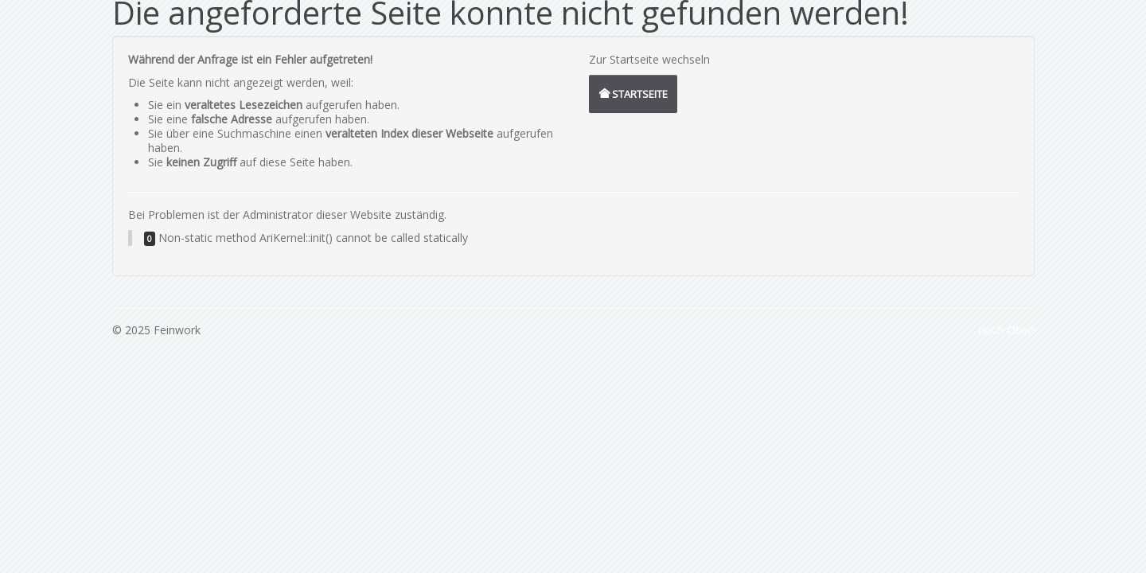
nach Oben (1007, 329)
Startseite (633, 94)
